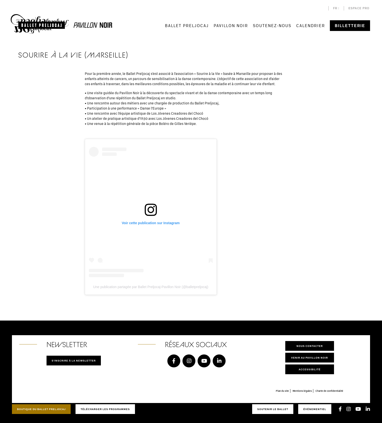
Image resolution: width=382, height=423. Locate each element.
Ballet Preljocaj (187, 25)
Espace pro (358, 8)
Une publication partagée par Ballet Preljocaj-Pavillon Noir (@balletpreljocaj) (150, 287)
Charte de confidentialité (329, 391)
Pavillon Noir (231, 25)
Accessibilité (310, 369)
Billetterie (350, 25)
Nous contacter (309, 346)
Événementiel (314, 409)
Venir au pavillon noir (309, 357)
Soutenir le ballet (272, 409)
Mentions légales (302, 391)
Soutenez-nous (272, 25)
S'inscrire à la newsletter (74, 360)
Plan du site (282, 391)
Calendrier (310, 25)
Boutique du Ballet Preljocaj (41, 409)
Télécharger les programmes (105, 409)
